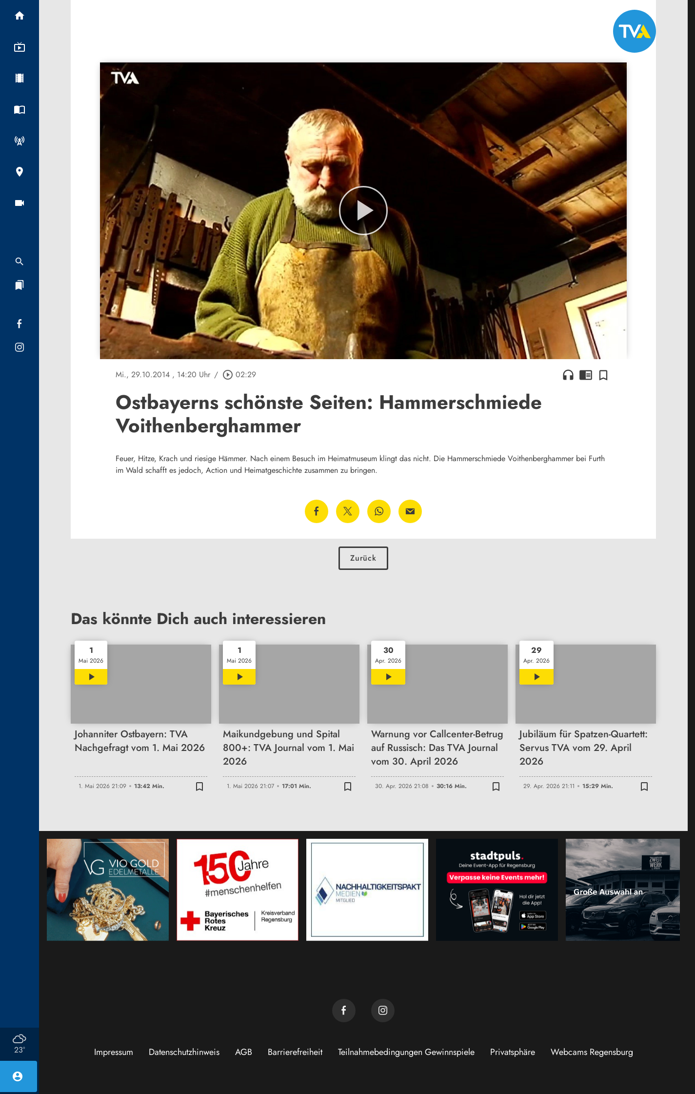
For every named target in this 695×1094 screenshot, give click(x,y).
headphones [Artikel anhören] (568, 375)
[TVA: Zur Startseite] (634, 31)
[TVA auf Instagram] (383, 1010)
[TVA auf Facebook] (344, 1010)
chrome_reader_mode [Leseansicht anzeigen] (586, 375)
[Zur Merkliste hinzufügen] (603, 375)
